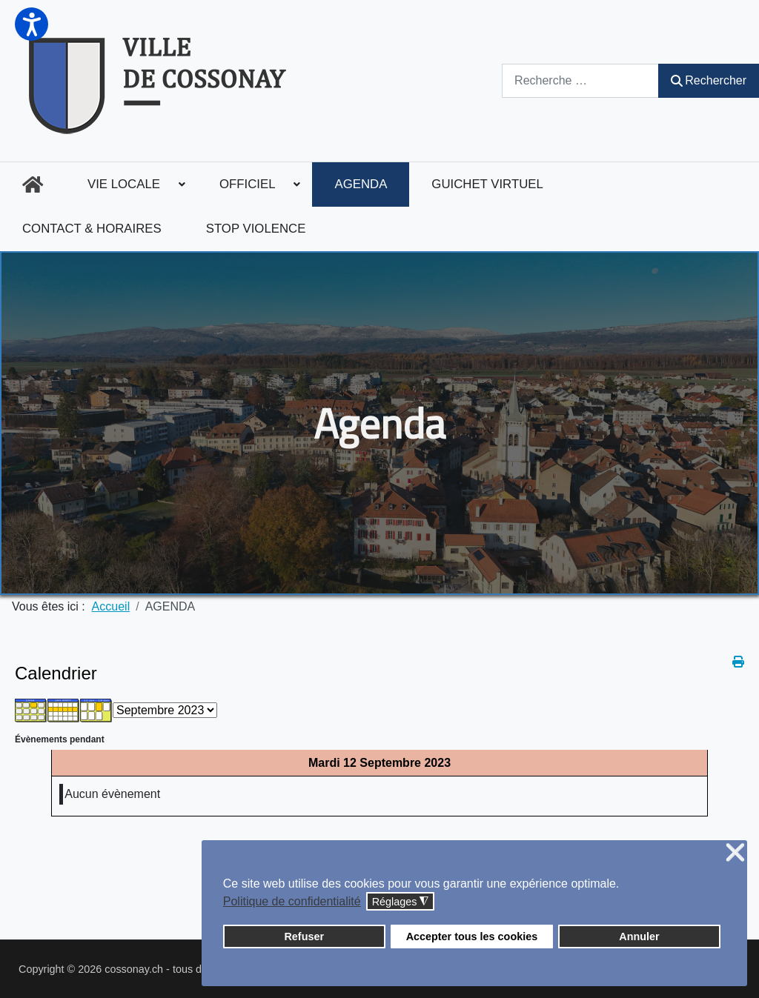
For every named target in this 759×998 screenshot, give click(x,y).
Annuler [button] (639, 936)
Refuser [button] (304, 936)
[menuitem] (32, 184)
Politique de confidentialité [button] (292, 901)
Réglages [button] (400, 902)
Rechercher (708, 80)
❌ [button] (735, 853)
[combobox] (580, 80)
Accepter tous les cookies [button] (472, 936)
